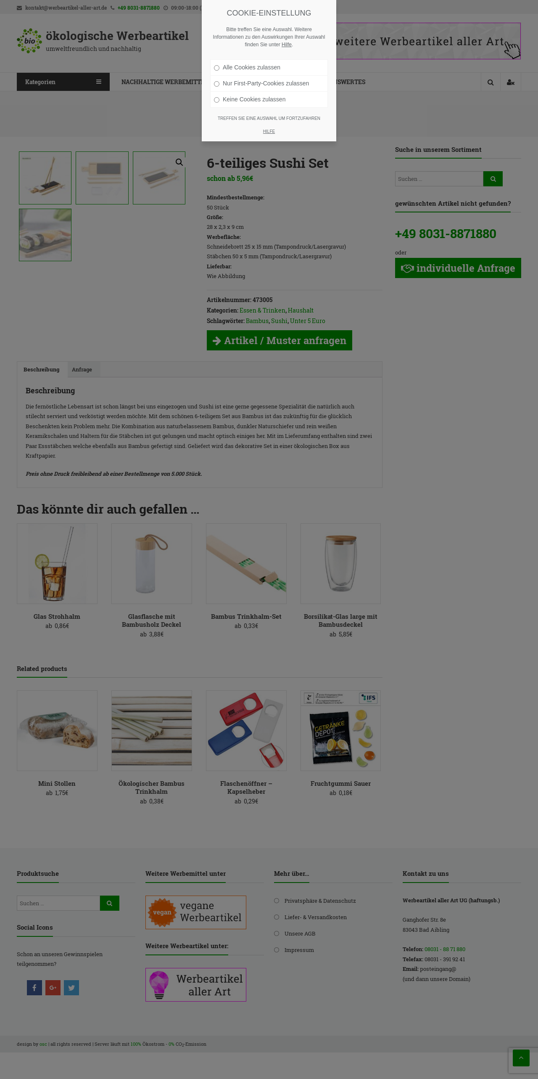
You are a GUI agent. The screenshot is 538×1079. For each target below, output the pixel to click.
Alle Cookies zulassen (247, 67)
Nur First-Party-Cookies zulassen (261, 83)
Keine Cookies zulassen (249, 99)
